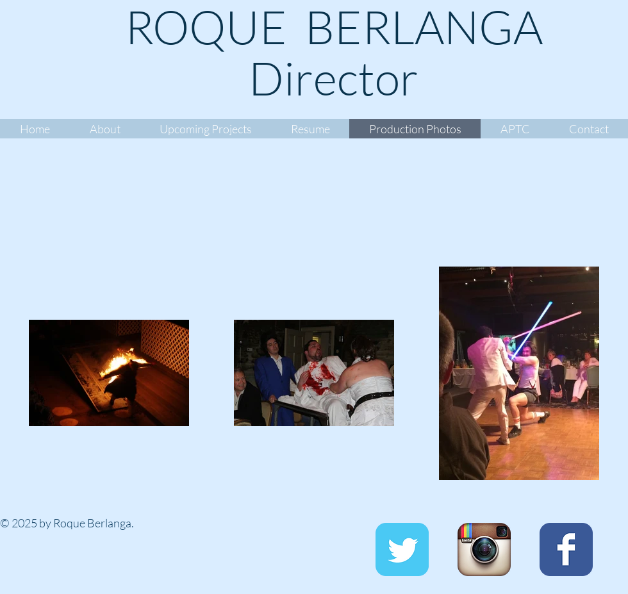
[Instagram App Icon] (484, 549)
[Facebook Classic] (566, 549)
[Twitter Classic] (402, 549)
